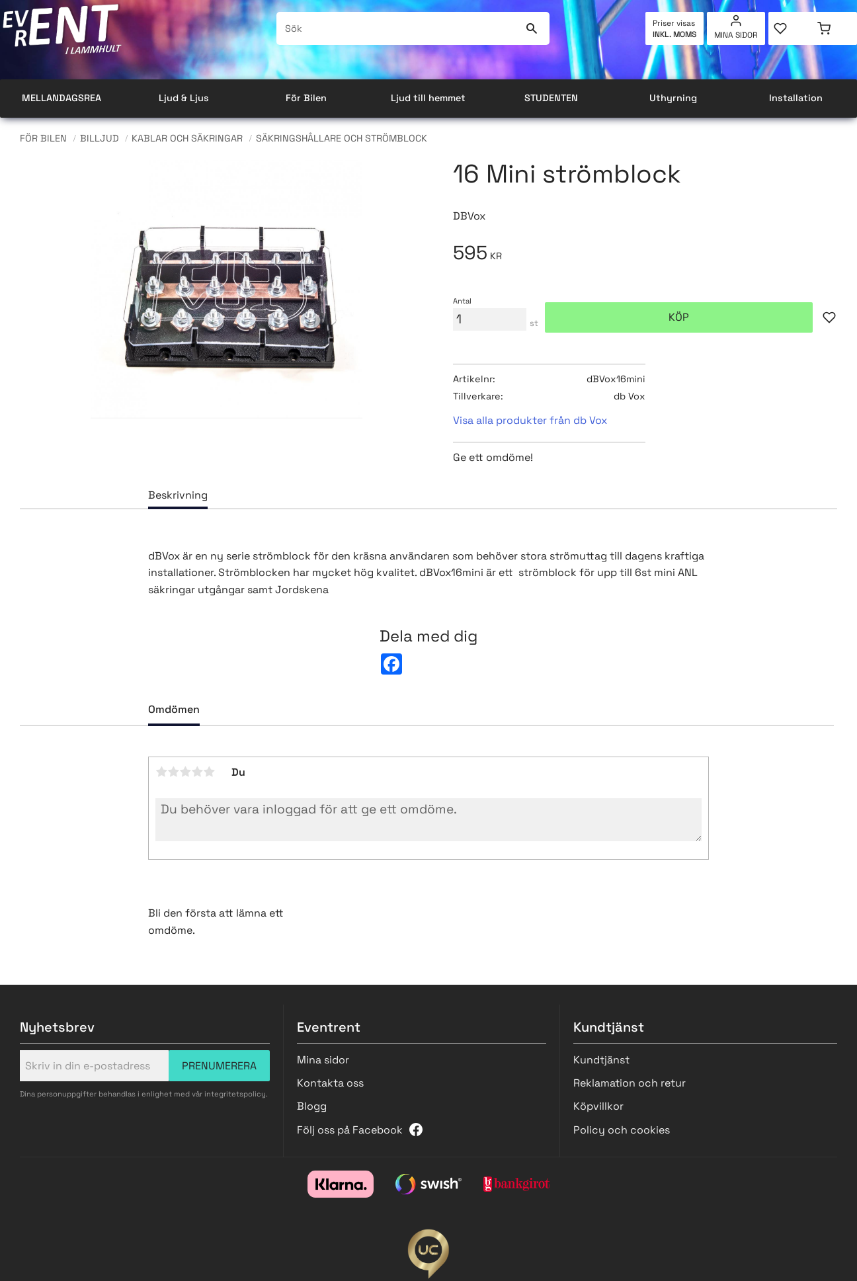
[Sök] (531, 28)
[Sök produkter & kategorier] (398, 28)
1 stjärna (161, 772)
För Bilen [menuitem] (306, 98)
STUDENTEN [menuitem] (551, 98)
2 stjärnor (173, 772)
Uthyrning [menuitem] (673, 98)
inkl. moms (674, 34)
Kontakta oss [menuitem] (330, 1083)
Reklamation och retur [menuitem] (629, 1083)
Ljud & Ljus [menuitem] (184, 98)
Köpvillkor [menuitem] (598, 1106)
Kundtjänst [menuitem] (601, 1060)
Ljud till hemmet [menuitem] (428, 98)
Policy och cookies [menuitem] (621, 1130)
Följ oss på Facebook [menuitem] (350, 1130)
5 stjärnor (209, 772)
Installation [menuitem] (796, 98)
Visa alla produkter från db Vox (530, 420)
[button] (790, 28)
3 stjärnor (185, 772)
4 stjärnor (197, 772)
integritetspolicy (235, 1093)
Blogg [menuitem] (312, 1106)
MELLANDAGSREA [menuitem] (61, 98)
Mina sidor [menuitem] (736, 35)
